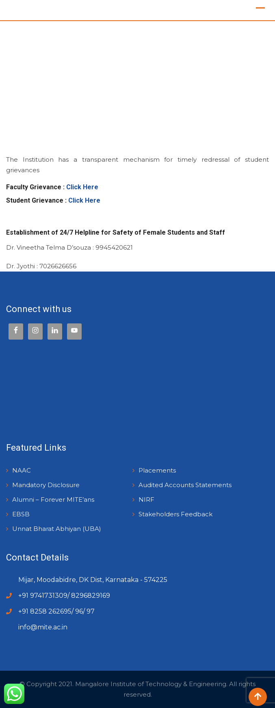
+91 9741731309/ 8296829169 (64, 595)
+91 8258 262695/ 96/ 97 (56, 611)
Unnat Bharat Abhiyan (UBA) (56, 529)
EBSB (21, 514)
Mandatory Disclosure (46, 485)
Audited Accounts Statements (185, 485)
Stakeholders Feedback (175, 514)
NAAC (21, 470)
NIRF (146, 499)
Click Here (82, 187)
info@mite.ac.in (42, 627)
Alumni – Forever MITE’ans (53, 499)
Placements (157, 470)
